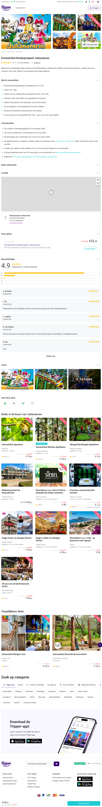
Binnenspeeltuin (20, 697)
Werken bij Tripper (33, 787)
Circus (73, 691)
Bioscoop (42, 697)
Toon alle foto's (90, 45)
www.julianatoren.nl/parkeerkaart (68, 152)
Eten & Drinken (67, 685)
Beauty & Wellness (87, 684)
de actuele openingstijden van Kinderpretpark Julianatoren (35, 157)
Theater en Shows (30, 704)
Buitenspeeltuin (55, 697)
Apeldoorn (37, 63)
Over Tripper (31, 778)
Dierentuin (53, 691)
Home (3, 52)
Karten (32, 697)
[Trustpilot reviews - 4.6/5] (87, 763)
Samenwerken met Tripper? (62, 778)
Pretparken (19, 52)
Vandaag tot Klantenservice (13, 1)
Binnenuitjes (7, 691)
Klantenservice (8, 778)
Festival (17, 704)
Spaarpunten (32, 781)
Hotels (20, 685)
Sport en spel (84, 691)
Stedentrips (69, 697)
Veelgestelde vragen (10, 781)
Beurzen (92, 697)
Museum (64, 691)
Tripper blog (31, 784)
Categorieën (20, 8)
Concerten (6, 704)
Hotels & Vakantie (35, 684)
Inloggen (94, 8)
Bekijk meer (51, 356)
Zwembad (29, 691)
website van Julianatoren (64, 141)
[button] (51, 80)
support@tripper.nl (9, 784)
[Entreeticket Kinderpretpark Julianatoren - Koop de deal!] (51, 245)
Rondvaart (81, 697)
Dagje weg (10, 52)
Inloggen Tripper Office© (61, 781)
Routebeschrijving (15, 223)
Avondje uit (51, 685)
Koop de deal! (84, 803)
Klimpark (19, 691)
